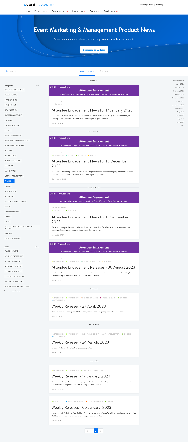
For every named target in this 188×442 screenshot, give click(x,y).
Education (40, 11)
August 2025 (179, 108)
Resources (78, 11)
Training (159, 4)
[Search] (21, 71)
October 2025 (179, 101)
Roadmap (104, 71)
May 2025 (180, 119)
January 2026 (179, 94)
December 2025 (178, 98)
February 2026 (178, 91)
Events (94, 11)
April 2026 (180, 84)
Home (27, 11)
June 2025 (180, 115)
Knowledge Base (146, 4)
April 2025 (180, 122)
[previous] (87, 430)
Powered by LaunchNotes (12, 291)
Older (182, 125)
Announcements (87, 71)
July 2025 (180, 112)
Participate (111, 11)
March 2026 (179, 87)
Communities (60, 11)
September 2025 (178, 105)
